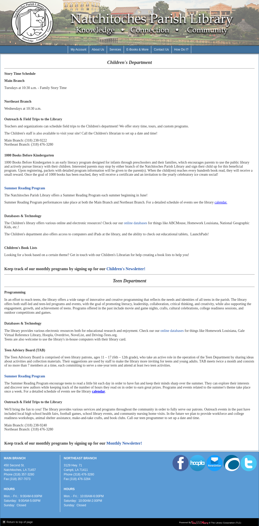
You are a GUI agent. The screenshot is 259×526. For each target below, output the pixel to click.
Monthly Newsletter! (124, 443)
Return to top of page (20, 521)
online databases (135, 223)
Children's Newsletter (125, 269)
